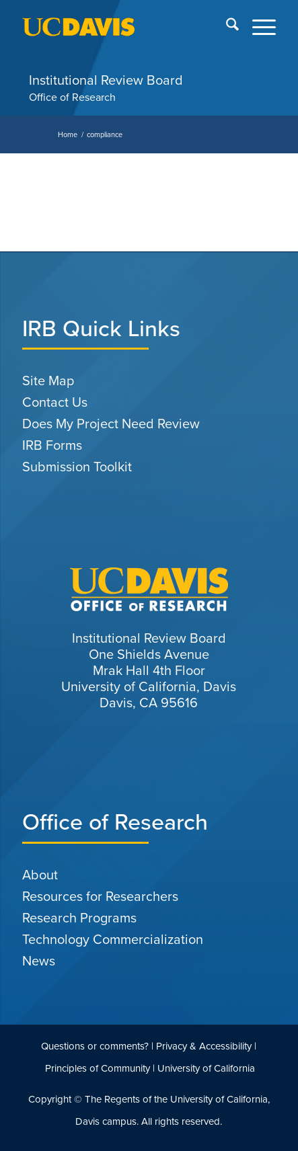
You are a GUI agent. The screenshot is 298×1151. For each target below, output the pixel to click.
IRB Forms (52, 445)
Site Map (48, 380)
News (38, 961)
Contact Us (54, 402)
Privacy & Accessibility (204, 1046)
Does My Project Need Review (111, 423)
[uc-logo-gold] (123, 27)
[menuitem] (226, 27)
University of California (206, 1068)
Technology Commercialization (112, 939)
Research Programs (79, 918)
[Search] (226, 27)
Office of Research (72, 97)
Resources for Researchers (100, 896)
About (40, 875)
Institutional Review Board (106, 80)
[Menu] (257, 27)
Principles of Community (97, 1068)
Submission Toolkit (77, 467)
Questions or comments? (95, 1046)
